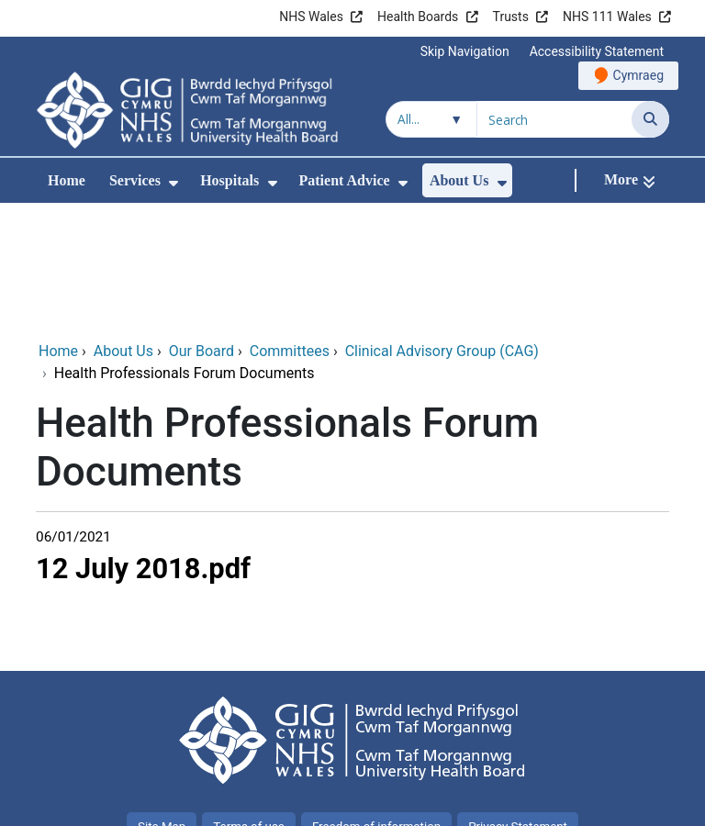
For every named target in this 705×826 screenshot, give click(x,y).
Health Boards (417, 16)
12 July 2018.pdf (143, 446)
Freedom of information (376, 703)
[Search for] (554, 119)
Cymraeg (638, 75)
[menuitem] (173, 183)
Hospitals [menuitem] (229, 180)
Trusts (511, 16)
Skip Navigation (464, 51)
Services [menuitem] (135, 180)
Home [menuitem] (66, 180)
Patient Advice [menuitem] (344, 180)
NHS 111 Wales (607, 16)
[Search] (650, 119)
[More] (629, 180)
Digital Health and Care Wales (553, 802)
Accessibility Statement (597, 51)
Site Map (161, 703)
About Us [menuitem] (459, 180)
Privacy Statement (517, 703)
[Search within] (431, 119)
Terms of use (249, 703)
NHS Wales (311, 16)
